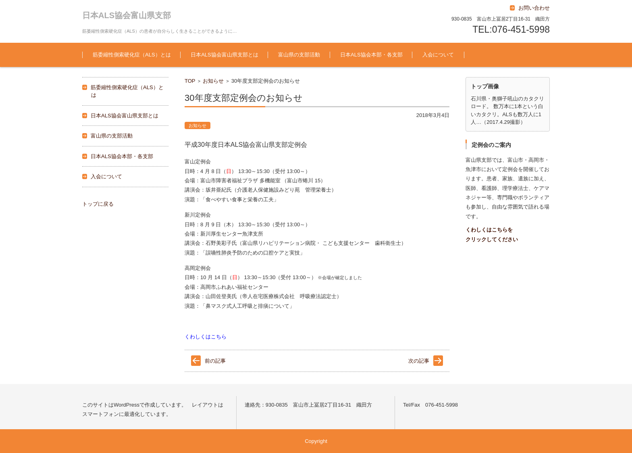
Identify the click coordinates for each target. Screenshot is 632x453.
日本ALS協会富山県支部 (126, 15)
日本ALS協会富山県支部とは (224, 55)
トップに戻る (98, 204)
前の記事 (215, 361)
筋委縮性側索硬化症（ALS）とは (132, 55)
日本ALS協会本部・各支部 (371, 55)
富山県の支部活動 (299, 55)
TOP (190, 81)
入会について (438, 55)
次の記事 (418, 361)
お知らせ (213, 81)
